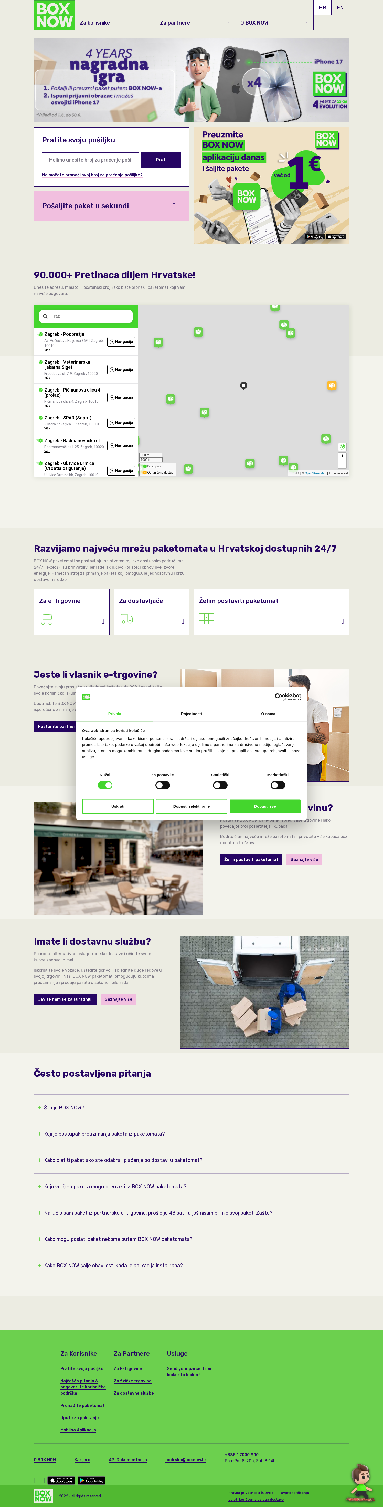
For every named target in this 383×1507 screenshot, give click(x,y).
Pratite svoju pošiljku (81, 1368)
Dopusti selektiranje (191, 806)
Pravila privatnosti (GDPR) (250, 1493)
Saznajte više (304, 859)
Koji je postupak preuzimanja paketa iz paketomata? (101, 1134)
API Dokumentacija (128, 1459)
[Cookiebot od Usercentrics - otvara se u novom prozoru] (278, 697)
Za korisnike (114, 23)
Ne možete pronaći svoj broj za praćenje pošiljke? (92, 174)
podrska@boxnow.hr (185, 1459)
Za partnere (194, 23)
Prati (161, 159)
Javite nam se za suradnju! (65, 999)
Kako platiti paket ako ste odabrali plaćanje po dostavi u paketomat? (120, 1160)
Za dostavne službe (134, 1393)
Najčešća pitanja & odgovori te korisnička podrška (83, 1387)
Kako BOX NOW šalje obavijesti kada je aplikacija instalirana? (110, 1265)
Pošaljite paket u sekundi (108, 206)
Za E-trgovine (128, 1368)
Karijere (82, 1459)
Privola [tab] (114, 714)
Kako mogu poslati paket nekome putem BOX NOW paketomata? (115, 1239)
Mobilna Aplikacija (78, 1430)
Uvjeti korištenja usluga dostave (256, 1499)
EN (340, 8)
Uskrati (117, 806)
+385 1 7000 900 (242, 1454)
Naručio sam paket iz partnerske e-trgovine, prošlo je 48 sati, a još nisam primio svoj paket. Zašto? (155, 1213)
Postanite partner (56, 726)
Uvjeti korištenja (295, 1493)
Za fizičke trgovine (133, 1380)
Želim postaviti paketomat (251, 859)
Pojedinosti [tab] (191, 714)
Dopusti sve (265, 806)
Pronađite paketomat (82, 1405)
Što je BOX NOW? (61, 1107)
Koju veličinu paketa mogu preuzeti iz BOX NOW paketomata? (112, 1186)
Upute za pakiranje (79, 1417)
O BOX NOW (273, 23)
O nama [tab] (268, 714)
